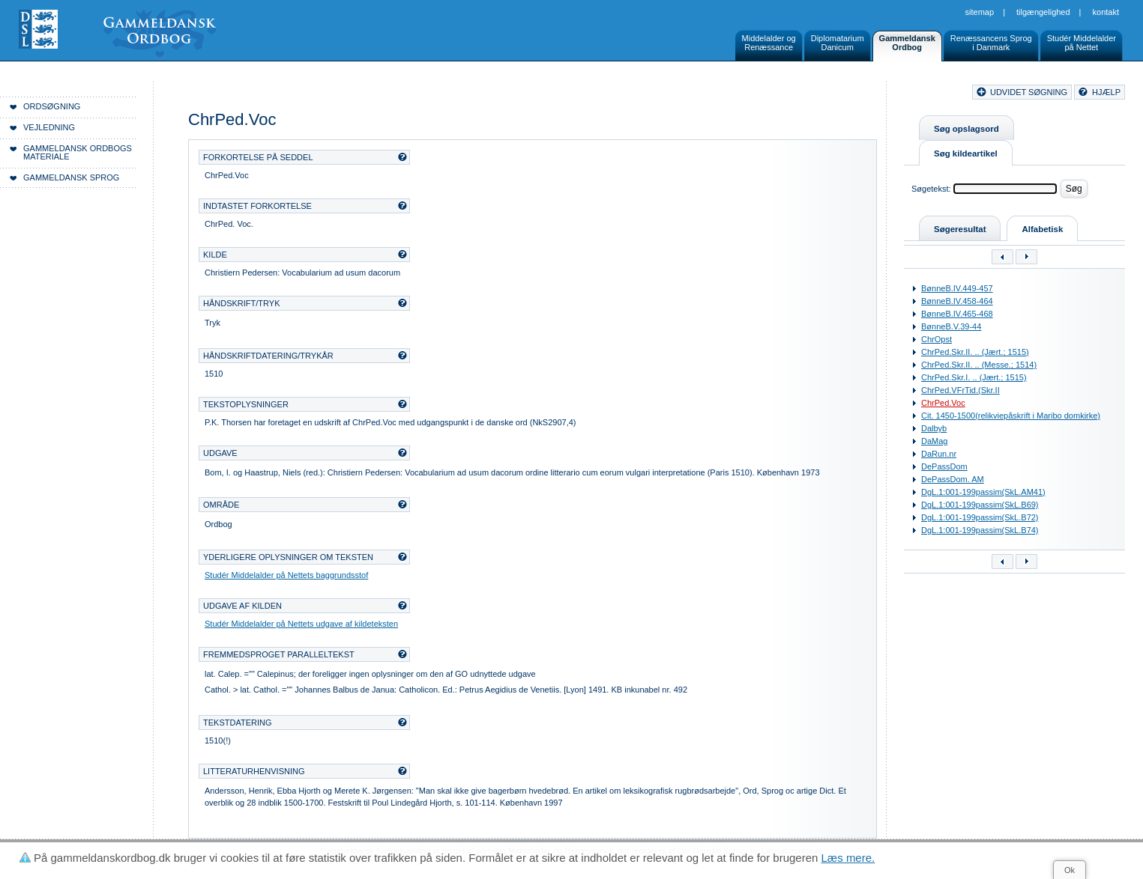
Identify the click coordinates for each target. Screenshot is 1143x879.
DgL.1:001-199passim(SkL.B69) (980, 504)
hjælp (1106, 92)
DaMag (934, 441)
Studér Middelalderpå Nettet (1081, 43)
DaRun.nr (938, 453)
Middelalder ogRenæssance (769, 43)
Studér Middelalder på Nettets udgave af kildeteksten (301, 623)
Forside (230, 94)
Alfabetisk (1042, 229)
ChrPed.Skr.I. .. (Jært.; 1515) (974, 377)
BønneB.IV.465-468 (957, 313)
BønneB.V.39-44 (951, 326)
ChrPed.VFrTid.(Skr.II (960, 390)
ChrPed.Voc (943, 402)
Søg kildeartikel (966, 153)
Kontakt (1106, 11)
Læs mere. (848, 857)
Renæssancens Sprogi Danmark (991, 43)
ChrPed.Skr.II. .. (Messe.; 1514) (979, 364)
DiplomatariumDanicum (837, 43)
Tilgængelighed (1043, 11)
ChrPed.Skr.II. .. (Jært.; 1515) (975, 351)
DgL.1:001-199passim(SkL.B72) (980, 517)
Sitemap (980, 11)
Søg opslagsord (966, 128)
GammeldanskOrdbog (907, 43)
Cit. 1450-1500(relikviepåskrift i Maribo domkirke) (1010, 415)
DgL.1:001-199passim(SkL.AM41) (983, 491)
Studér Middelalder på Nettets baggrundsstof (286, 575)
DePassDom (944, 466)
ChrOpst (936, 339)
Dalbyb (934, 428)
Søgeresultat (960, 229)
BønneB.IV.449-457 (957, 288)
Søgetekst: (931, 188)
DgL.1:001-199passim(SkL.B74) (980, 530)
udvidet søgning (1028, 92)
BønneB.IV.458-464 (957, 300)
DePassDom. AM (952, 479)
